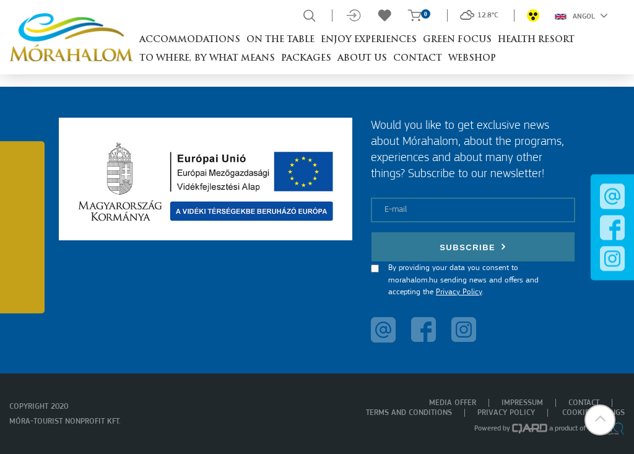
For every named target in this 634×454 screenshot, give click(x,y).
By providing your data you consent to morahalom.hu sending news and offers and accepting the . (463, 280)
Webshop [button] (472, 58)
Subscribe (473, 247)
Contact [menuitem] (583, 403)
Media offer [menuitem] (452, 403)
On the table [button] (280, 40)
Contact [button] (417, 58)
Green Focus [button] (457, 40)
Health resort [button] (536, 40)
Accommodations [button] (189, 40)
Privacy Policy (459, 292)
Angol (581, 15)
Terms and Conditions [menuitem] (409, 413)
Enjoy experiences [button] (369, 40)
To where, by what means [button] (207, 58)
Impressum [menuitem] (522, 403)
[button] (599, 419)
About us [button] (362, 58)
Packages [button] (306, 58)
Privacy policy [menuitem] (506, 413)
